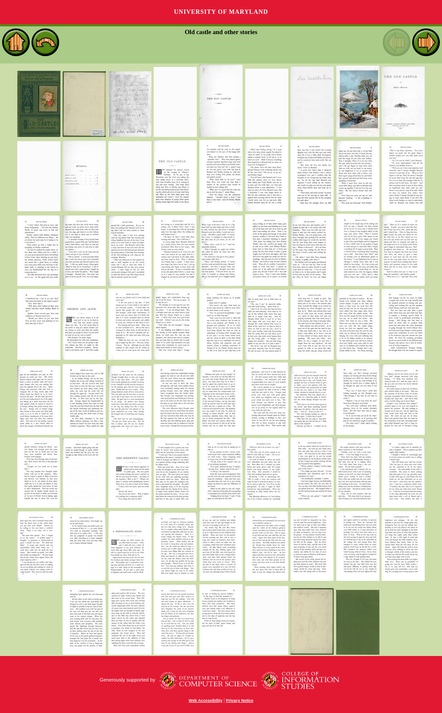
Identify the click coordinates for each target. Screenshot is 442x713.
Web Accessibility (205, 700)
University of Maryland (221, 12)
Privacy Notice (239, 700)
